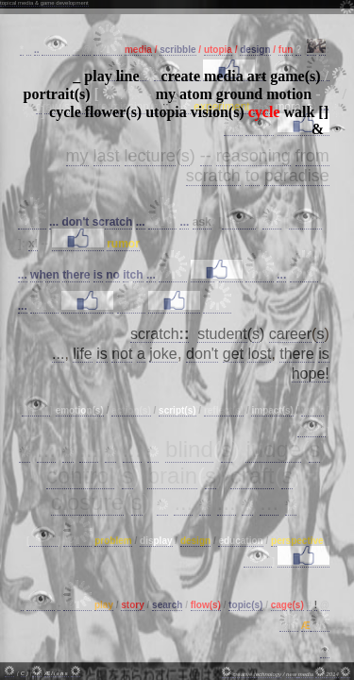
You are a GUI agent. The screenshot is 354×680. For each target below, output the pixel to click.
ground (239, 94)
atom (195, 94)
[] (323, 112)
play (97, 76)
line (128, 76)
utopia (166, 112)
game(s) (295, 76)
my (166, 94)
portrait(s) (57, 94)
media (224, 76)
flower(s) (113, 112)
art (256, 76)
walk (298, 112)
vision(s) (217, 112)
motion (289, 94)
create (180, 76)
